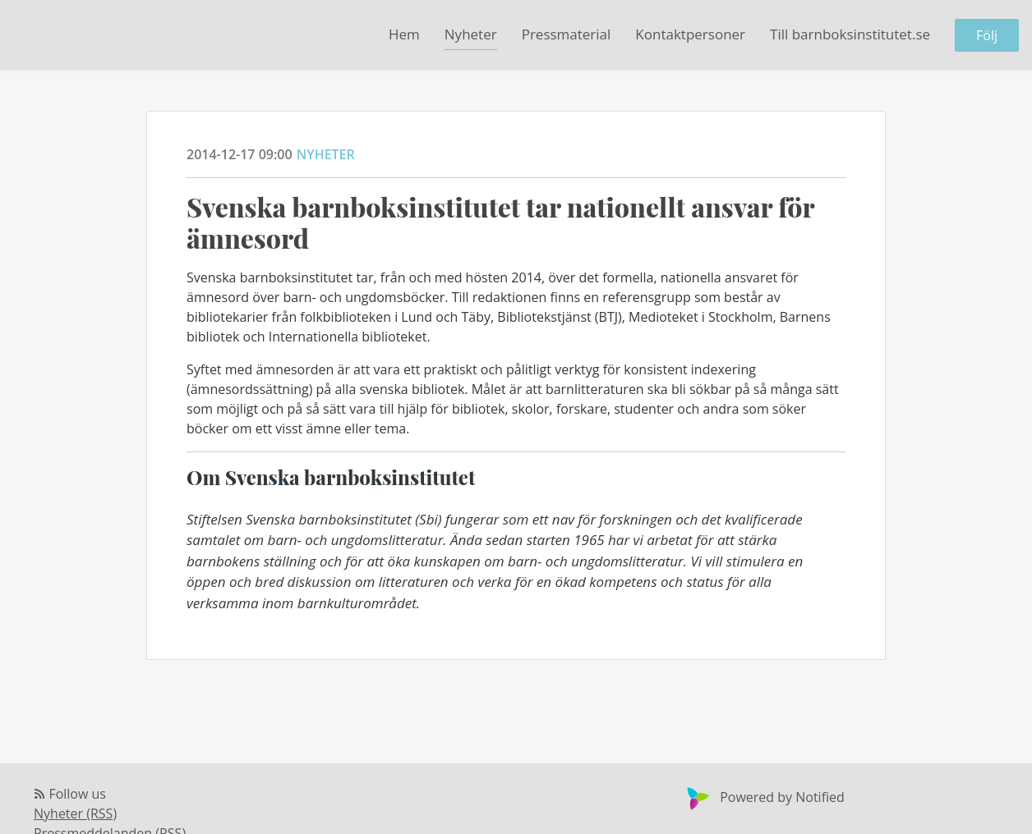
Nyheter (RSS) (75, 813)
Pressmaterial (566, 34)
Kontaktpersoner (690, 34)
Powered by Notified (764, 797)
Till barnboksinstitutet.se (850, 34)
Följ (986, 35)
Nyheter (471, 34)
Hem (404, 34)
